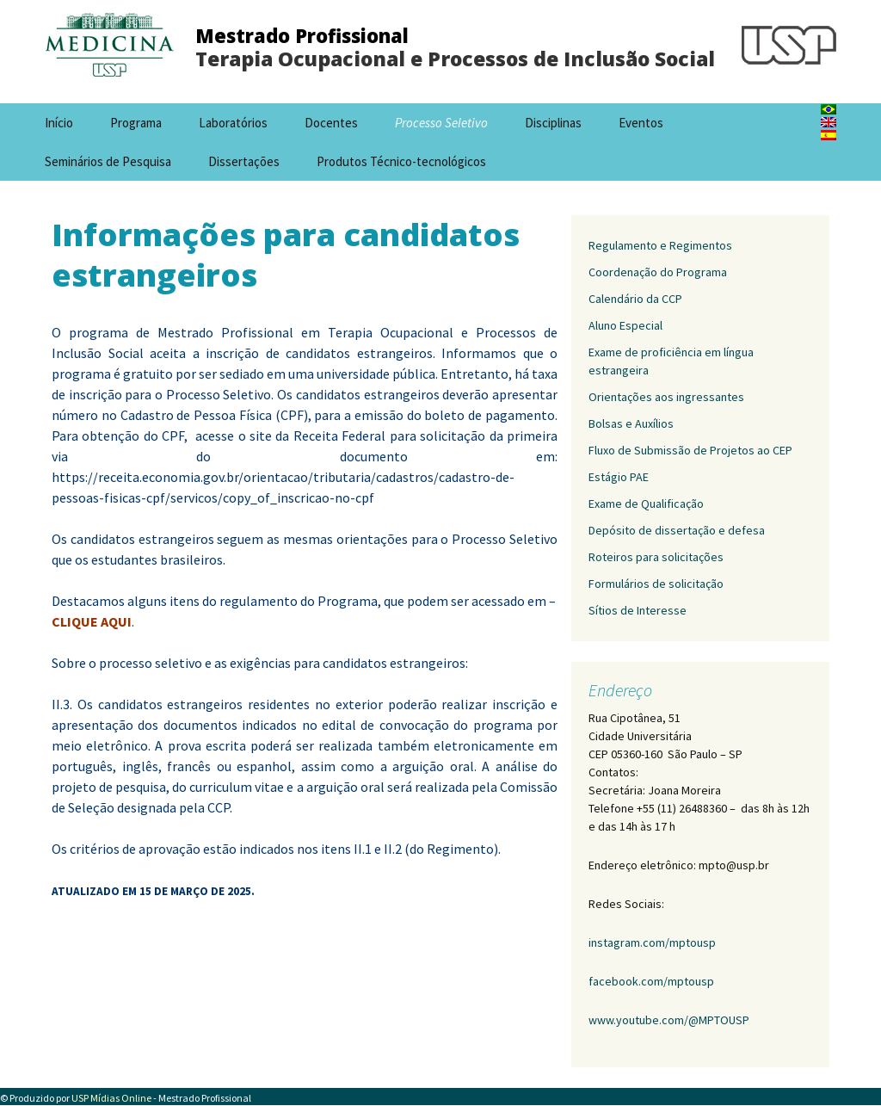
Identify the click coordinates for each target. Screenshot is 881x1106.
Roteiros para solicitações (656, 557)
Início (59, 122)
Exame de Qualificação (646, 503)
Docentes (331, 122)
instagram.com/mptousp (652, 942)
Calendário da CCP (635, 298)
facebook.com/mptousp (651, 981)
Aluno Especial (625, 325)
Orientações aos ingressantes (666, 397)
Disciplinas (553, 122)
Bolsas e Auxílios (631, 423)
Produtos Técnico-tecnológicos (401, 161)
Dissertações (244, 161)
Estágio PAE (618, 477)
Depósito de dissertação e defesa (676, 530)
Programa (136, 122)
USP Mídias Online (111, 1097)
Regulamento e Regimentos (660, 245)
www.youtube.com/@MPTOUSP (668, 1020)
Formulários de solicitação (656, 583)
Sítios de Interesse (637, 610)
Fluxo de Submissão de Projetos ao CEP (690, 450)
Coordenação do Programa (657, 272)
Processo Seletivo (441, 122)
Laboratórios (233, 122)
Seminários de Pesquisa (108, 161)
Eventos (641, 122)
